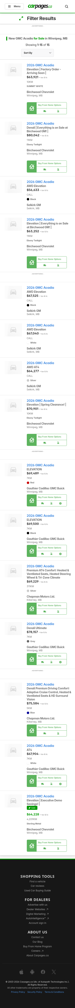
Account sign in (37, 922)
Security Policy (34, 992)
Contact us (37, 937)
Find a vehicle (37, 881)
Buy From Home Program (37, 946)
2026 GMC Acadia (40, 65)
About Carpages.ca (37, 955)
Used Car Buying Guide (37, 890)
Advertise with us (37, 904)
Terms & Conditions (54, 992)
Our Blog (37, 941)
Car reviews (37, 885)
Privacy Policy (18, 992)
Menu (14, 6)
